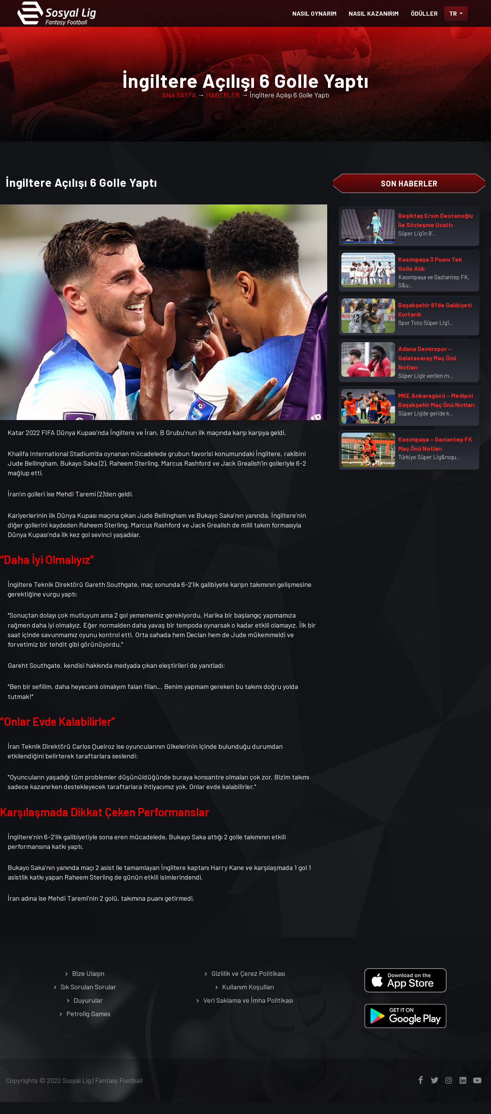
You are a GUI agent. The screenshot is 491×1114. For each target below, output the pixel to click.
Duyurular (88, 1012)
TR (453, 13)
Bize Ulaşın (88, 985)
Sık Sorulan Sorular (88, 998)
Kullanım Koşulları (248, 998)
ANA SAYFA (179, 106)
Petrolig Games (88, 1025)
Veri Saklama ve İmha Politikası (248, 1012)
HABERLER (223, 106)
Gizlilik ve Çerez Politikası (248, 985)
